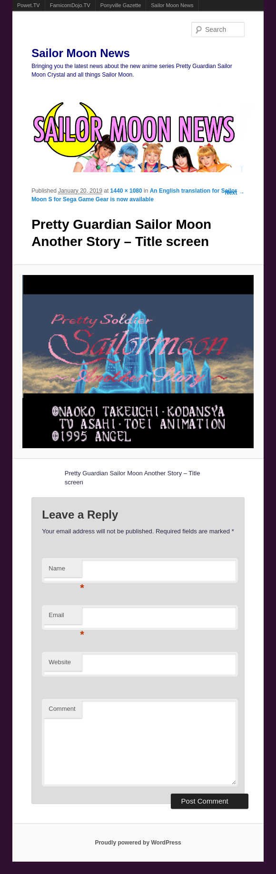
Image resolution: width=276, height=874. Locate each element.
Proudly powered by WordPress (138, 842)
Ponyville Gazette (120, 5)
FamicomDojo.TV (70, 5)
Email (65, 617)
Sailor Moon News (172, 5)
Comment (62, 708)
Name (65, 571)
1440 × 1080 (126, 190)
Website (60, 662)
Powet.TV (28, 5)
